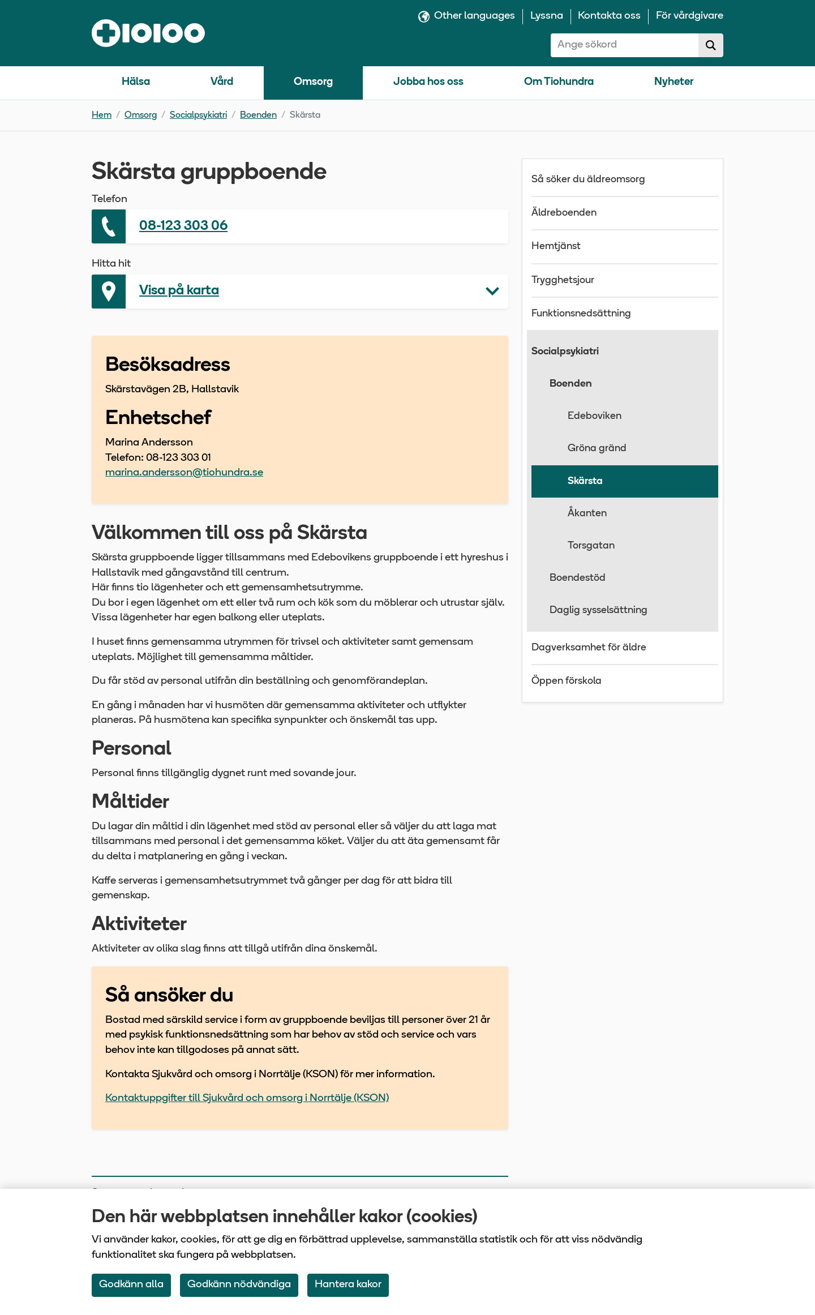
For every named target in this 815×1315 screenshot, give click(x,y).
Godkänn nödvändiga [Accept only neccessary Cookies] (239, 1284)
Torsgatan (591, 546)
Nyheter (673, 82)
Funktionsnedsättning (581, 314)
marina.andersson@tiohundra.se (184, 473)
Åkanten (587, 513)
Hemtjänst (556, 246)
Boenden (258, 115)
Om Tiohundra (559, 82)
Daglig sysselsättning (598, 610)
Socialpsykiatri (198, 115)
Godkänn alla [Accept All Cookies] (131, 1284)
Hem (101, 115)
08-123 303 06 (183, 226)
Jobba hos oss (428, 82)
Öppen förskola (566, 681)
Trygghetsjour (562, 280)
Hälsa (136, 82)
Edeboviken (594, 416)
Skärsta (585, 481)
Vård (222, 82)
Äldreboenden (564, 213)
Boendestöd (578, 578)
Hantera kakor (348, 1284)
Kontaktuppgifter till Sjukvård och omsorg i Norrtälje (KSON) (247, 1098)
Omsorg (313, 82)
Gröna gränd (597, 448)
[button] (300, 292)
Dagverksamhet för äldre (588, 647)
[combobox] (625, 45)
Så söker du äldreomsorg (588, 179)
